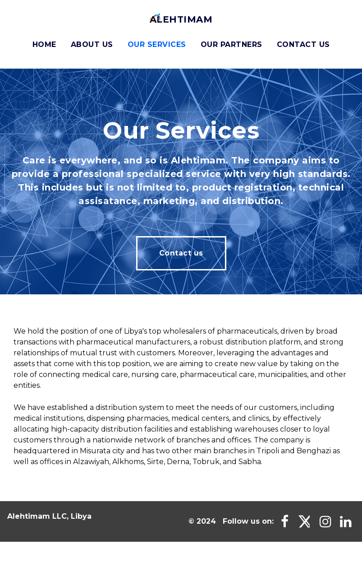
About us (92, 44)
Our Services (157, 44)
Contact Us (303, 44)
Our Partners (231, 44)
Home (44, 44)
